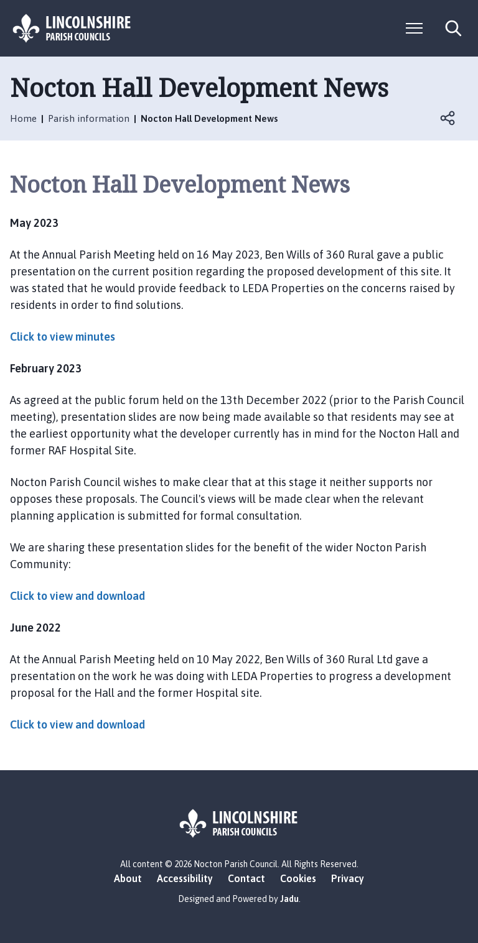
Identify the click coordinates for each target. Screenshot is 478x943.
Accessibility (185, 878)
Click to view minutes (62, 336)
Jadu (289, 899)
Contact (246, 878)
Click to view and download (79, 595)
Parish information (88, 118)
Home (23, 118)
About (128, 878)
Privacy (347, 878)
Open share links (448, 118)
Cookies (298, 878)
